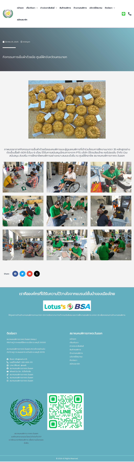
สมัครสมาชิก (22, 19)
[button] (15, 274)
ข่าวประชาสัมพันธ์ (48, 7)
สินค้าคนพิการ (65, 7)
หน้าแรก (20, 7)
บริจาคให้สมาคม (95, 7)
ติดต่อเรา (110, 7)
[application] (36, 7)
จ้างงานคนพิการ (80, 7)
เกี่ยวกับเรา (32, 7)
